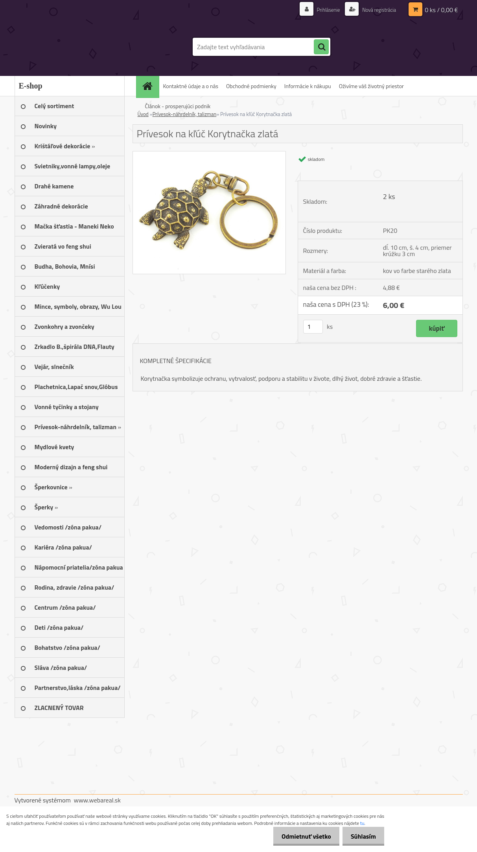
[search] (321, 47)
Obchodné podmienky (251, 86)
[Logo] (69, 46)
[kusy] (313, 327)
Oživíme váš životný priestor (371, 86)
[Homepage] (150, 86)
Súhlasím (361, 836)
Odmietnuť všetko (301, 836)
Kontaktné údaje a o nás (191, 86)
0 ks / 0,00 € (441, 10)
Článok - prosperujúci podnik (178, 106)
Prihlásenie (324, 10)
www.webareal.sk (97, 800)
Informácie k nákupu (307, 86)
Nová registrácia (377, 10)
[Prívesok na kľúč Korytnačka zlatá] (209, 154)
